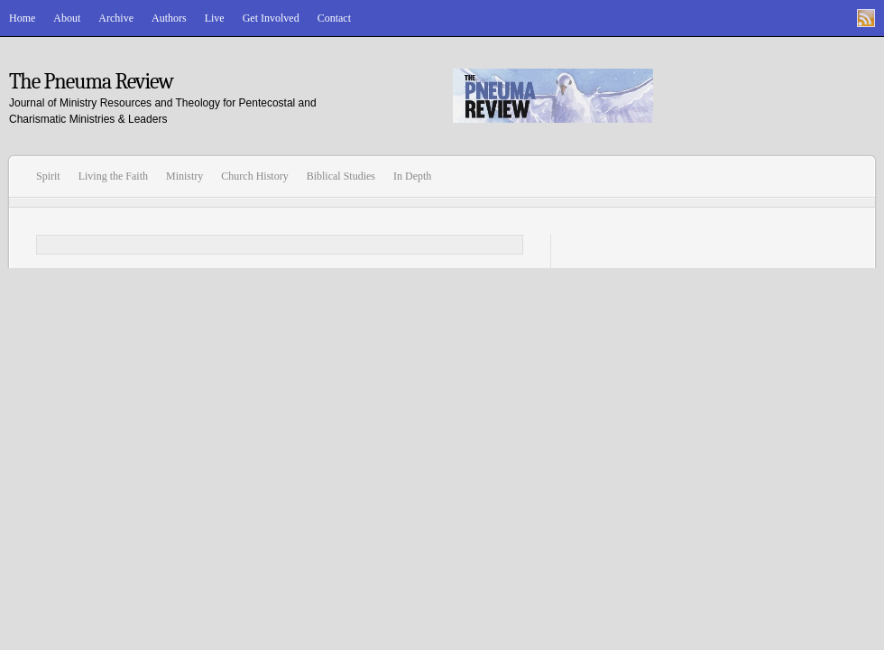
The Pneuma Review (91, 81)
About (66, 18)
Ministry (184, 176)
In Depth (412, 176)
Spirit (48, 176)
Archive (116, 18)
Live (215, 18)
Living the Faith (113, 176)
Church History (254, 176)
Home (22, 18)
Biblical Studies (341, 176)
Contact (334, 18)
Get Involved (271, 18)
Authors (169, 18)
